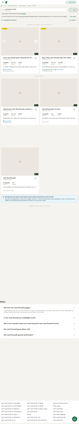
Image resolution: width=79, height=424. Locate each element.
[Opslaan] (35, 58)
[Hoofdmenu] (2, 2)
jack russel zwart (58, 411)
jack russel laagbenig (59, 414)
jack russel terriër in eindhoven (10, 409)
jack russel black (58, 409)
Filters (73, 10)
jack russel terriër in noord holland (11, 411)
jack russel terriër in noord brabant (11, 406)
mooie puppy (56, 406)
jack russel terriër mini (33, 417)
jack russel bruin (58, 420)
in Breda (23, 13)
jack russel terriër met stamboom (37, 420)
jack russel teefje (32, 411)
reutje (29, 414)
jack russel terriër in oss (8, 420)
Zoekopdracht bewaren (9, 20)
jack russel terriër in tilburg (35, 403)
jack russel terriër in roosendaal (10, 403)
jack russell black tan (59, 417)
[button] (20, 41)
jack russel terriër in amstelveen (10, 417)
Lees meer (73, 16)
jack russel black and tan (60, 403)
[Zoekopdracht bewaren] (74, 418)
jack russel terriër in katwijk (35, 406)
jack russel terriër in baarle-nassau (37, 409)
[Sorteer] (73, 20)
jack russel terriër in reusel (9, 414)
